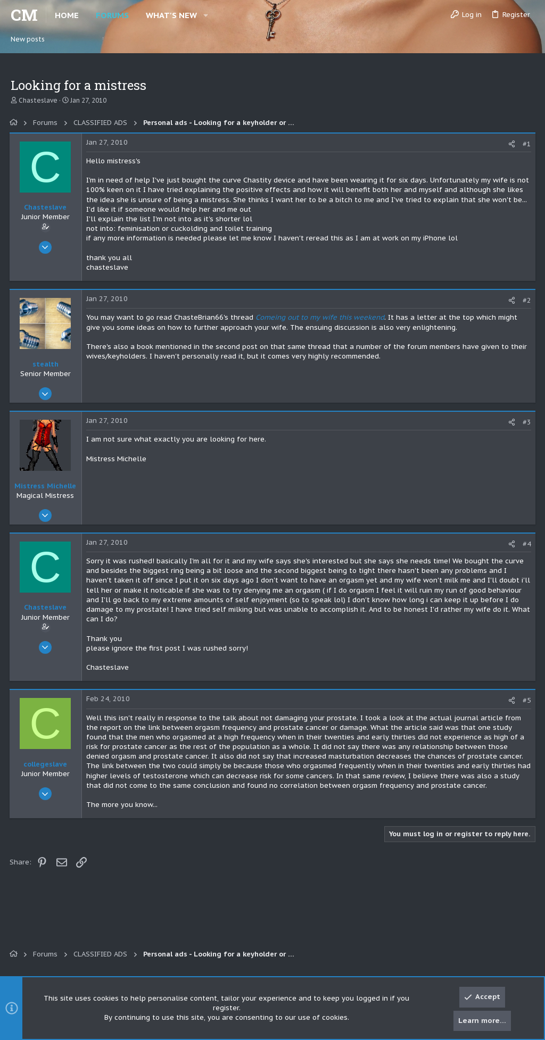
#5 (526, 700)
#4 (526, 543)
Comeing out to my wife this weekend (321, 317)
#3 (526, 422)
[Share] (510, 144)
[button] (205, 15)
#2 (526, 300)
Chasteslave (38, 100)
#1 (526, 143)
